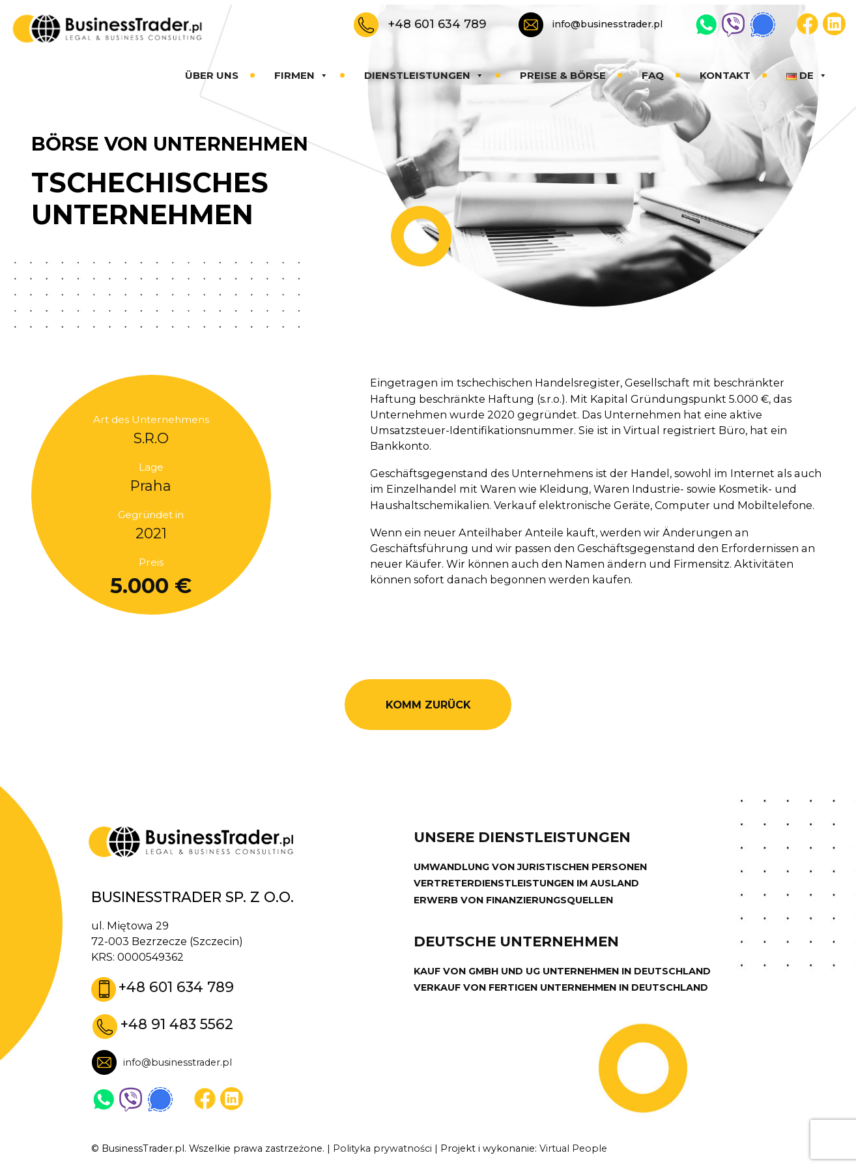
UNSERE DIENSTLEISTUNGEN (522, 837)
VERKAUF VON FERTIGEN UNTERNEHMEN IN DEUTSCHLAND (561, 987)
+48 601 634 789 (437, 24)
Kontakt (725, 75)
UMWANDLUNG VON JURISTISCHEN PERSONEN (530, 867)
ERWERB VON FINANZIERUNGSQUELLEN (513, 900)
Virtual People (573, 1148)
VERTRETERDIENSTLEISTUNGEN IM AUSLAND (526, 883)
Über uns (211, 75)
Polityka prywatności (382, 1148)
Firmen (301, 75)
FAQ (653, 75)
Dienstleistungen (424, 75)
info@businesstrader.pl (607, 24)
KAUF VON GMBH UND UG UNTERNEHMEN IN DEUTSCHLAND (562, 971)
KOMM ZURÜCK (428, 704)
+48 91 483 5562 (177, 1023)
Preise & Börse (563, 75)
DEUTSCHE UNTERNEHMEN (516, 941)
